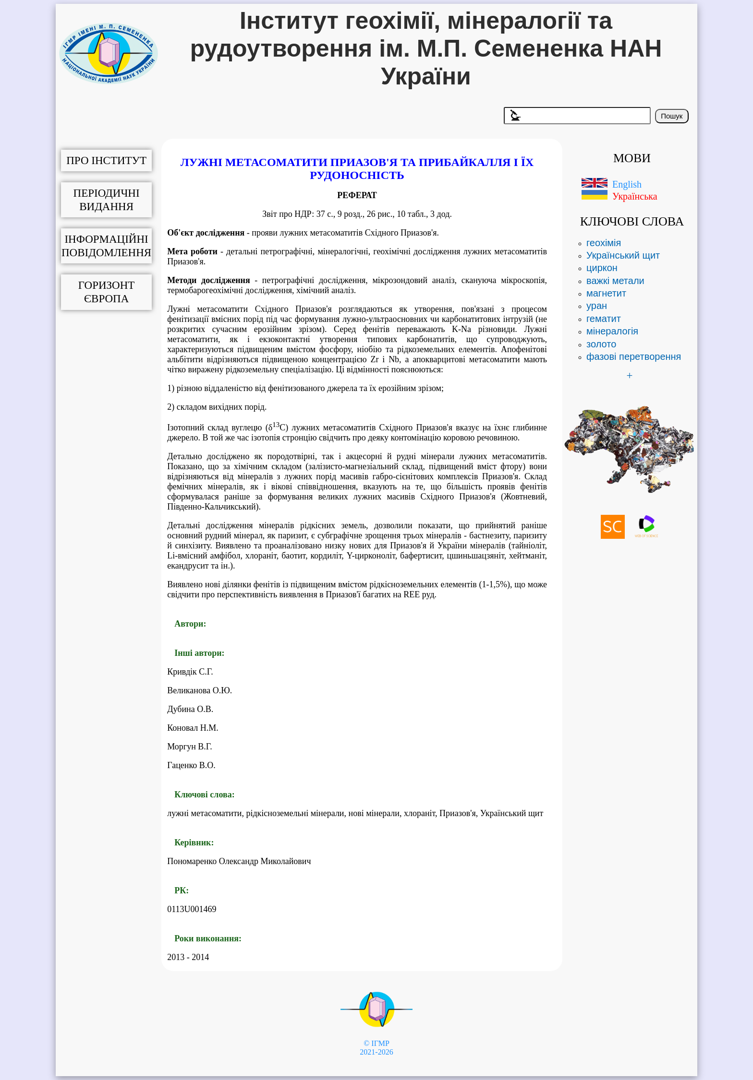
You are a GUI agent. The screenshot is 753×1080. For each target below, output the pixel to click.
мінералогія (612, 331)
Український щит (623, 255)
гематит (603, 318)
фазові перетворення (633, 356)
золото (601, 344)
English (627, 184)
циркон (602, 267)
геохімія (603, 242)
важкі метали (615, 280)
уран (596, 305)
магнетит (606, 293)
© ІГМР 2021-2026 (376, 1047)
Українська (634, 196)
